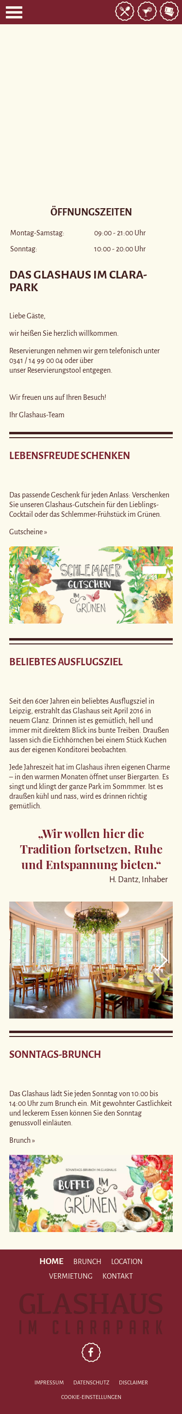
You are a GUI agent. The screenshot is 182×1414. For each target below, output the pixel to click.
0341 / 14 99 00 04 (36, 360)
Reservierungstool (54, 370)
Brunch (87, 1262)
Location (127, 1262)
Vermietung (71, 1276)
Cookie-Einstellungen (91, 1397)
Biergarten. (144, 777)
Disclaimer (133, 1382)
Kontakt (117, 1276)
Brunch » (22, 1140)
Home (51, 1261)
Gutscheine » (28, 532)
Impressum (49, 1382)
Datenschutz (91, 1382)
